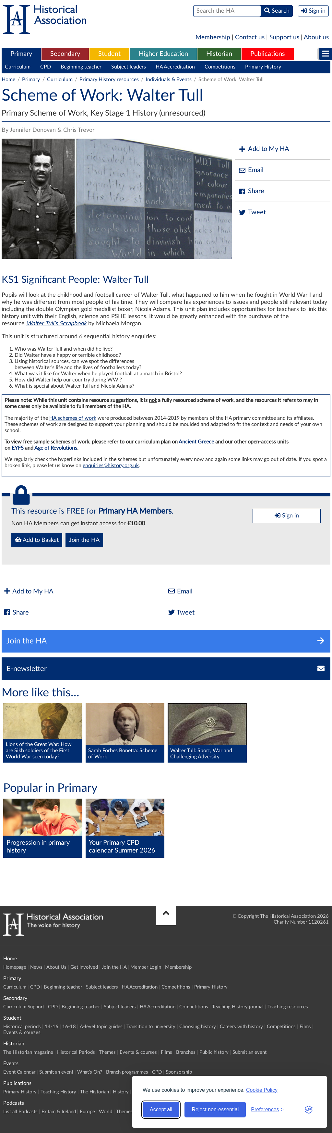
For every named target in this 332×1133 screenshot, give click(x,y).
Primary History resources (109, 79)
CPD (45, 66)
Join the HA (84, 540)
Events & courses (22, 1032)
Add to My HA (263, 149)
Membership (213, 37)
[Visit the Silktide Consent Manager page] (308, 1109)
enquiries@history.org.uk (111, 465)
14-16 (51, 1026)
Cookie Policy (262, 1090)
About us (316, 37)
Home (8, 79)
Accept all (161, 1109)
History (121, 1091)
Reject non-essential (215, 1109)
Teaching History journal (238, 1006)
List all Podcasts (20, 1111)
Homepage (14, 967)
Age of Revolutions (55, 448)
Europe (87, 1111)
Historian (219, 54)
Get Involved (84, 967)
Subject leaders (128, 66)
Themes (107, 1052)
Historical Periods (76, 1052)
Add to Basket (37, 540)
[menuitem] (21, 54)
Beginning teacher (81, 66)
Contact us (250, 37)
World (105, 1111)
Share (251, 191)
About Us (56, 967)
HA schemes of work (72, 418)
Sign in (287, 515)
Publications (267, 54)
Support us (284, 37)
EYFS (18, 448)
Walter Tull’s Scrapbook (56, 324)
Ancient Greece (196, 441)
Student (109, 54)
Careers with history (241, 1026)
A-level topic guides (101, 1026)
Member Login (145, 967)
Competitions (220, 66)
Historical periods (22, 1026)
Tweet (252, 212)
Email (251, 170)
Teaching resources (287, 1006)
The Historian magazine (28, 1052)
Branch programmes (127, 1072)
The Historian (94, 1091)
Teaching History (58, 1091)
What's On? (89, 1072)
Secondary (65, 54)
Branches (186, 1052)
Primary (21, 54)
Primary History (263, 66)
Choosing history (197, 1026)
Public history (214, 1052)
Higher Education (163, 54)
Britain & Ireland (59, 1111)
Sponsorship (179, 1072)
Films (305, 1026)
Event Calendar (19, 1072)
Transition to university (150, 1026)
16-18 (69, 1026)
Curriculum (17, 66)
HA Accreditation (175, 66)
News (36, 967)
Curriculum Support (23, 1006)
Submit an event (249, 1052)
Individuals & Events (169, 79)
